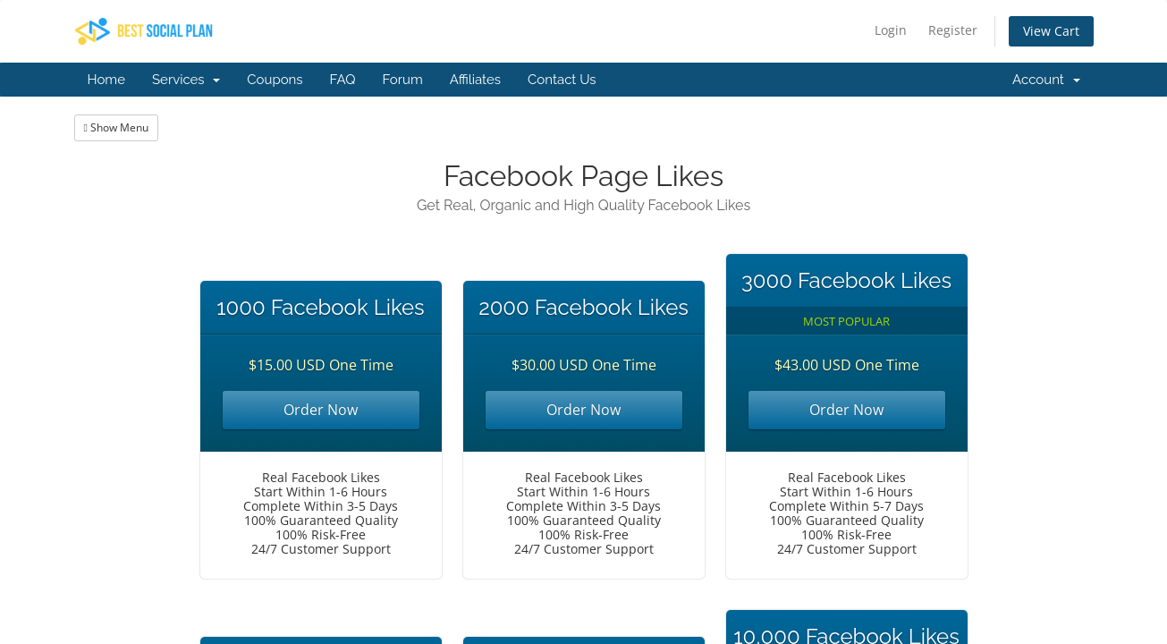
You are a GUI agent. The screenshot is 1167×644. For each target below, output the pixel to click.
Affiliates (475, 80)
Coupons (274, 80)
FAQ (343, 80)
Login (891, 29)
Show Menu (116, 127)
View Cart (1051, 30)
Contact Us (562, 80)
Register (952, 29)
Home (106, 80)
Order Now (320, 409)
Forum (402, 80)
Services (186, 80)
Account (1045, 80)
